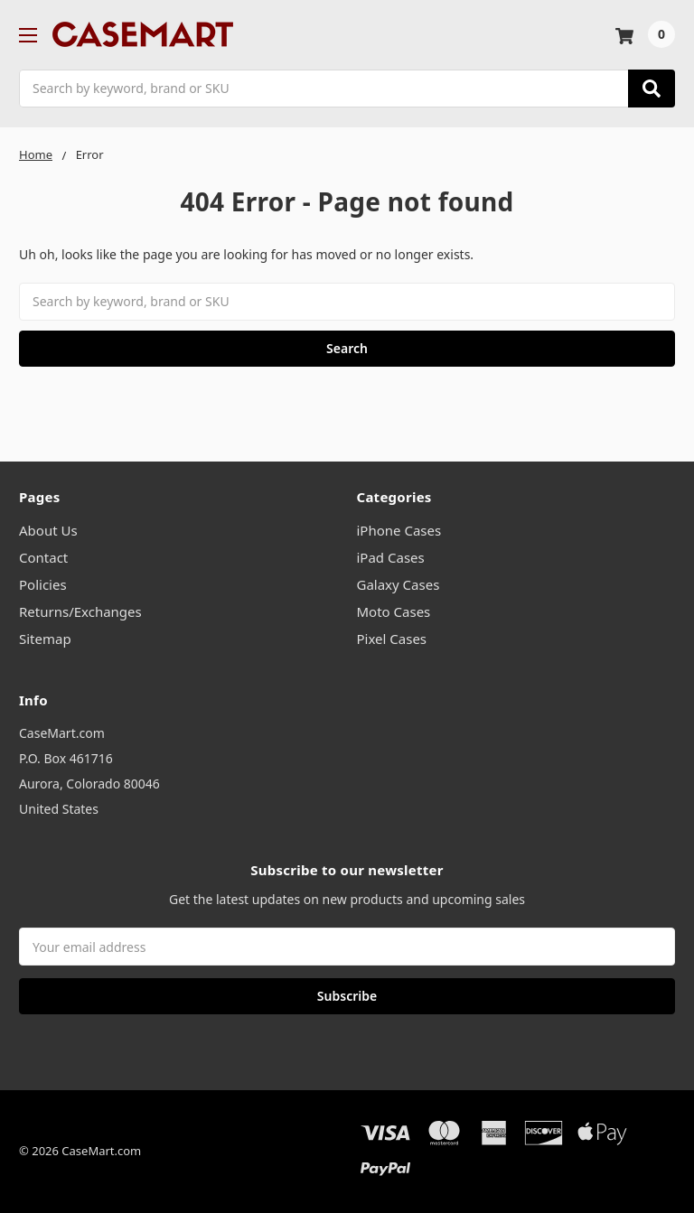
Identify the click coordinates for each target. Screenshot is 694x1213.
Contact (43, 557)
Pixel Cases (392, 639)
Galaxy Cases (398, 584)
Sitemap (45, 639)
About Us (48, 530)
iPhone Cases (399, 530)
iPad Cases (391, 557)
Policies (43, 584)
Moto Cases (394, 611)
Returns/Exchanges (80, 611)
